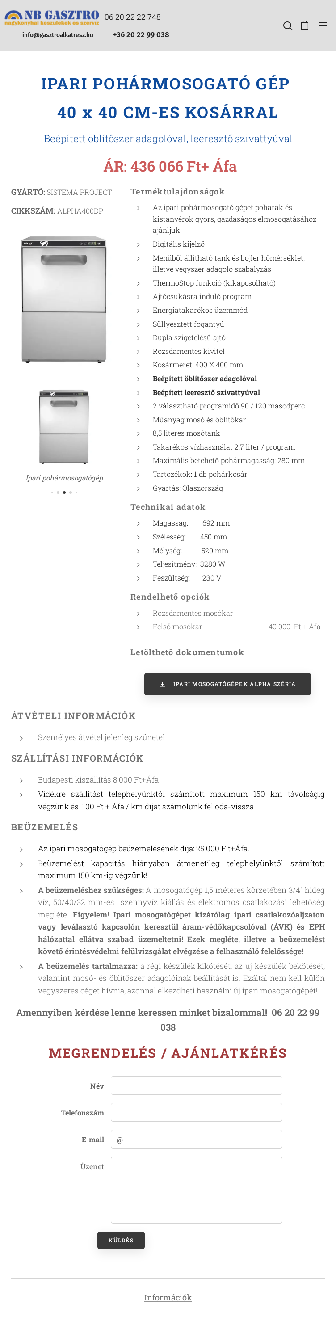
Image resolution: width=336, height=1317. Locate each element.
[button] (287, 25)
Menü (323, 25)
